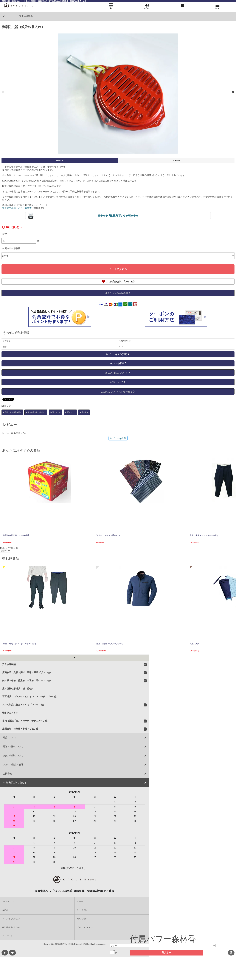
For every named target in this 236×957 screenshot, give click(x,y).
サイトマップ (7, 936)
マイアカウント (8, 901)
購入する (166, 952)
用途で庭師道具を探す (12, 412)
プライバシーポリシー (85, 927)
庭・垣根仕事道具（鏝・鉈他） (18, 688)
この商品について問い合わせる (118, 391)
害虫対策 (84, 412)
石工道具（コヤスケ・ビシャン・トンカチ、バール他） (30, 696)
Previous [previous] (3, 92)
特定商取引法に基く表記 (11, 927)
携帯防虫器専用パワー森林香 (17, 208)
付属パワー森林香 (11, 248)
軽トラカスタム (10, 712)
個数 (4, 234)
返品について (118, 382)
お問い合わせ (82, 919)
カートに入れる (118, 269)
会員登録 (80, 901)
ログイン (5, 910)
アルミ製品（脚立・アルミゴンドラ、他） (23, 704)
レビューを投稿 (118, 363)
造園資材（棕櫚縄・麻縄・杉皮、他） (21, 728)
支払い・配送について (118, 372)
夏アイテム (55, 412)
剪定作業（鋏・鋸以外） (36, 412)
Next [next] (233, 92)
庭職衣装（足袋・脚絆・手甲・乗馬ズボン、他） (27, 672)
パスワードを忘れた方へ (11, 919)
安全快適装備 (9, 664)
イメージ (176, 160)
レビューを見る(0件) (118, 354)
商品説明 (59, 160)
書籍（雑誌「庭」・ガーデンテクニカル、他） (26, 720)
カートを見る (82, 910)
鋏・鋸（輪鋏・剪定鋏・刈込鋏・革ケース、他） (27, 680)
